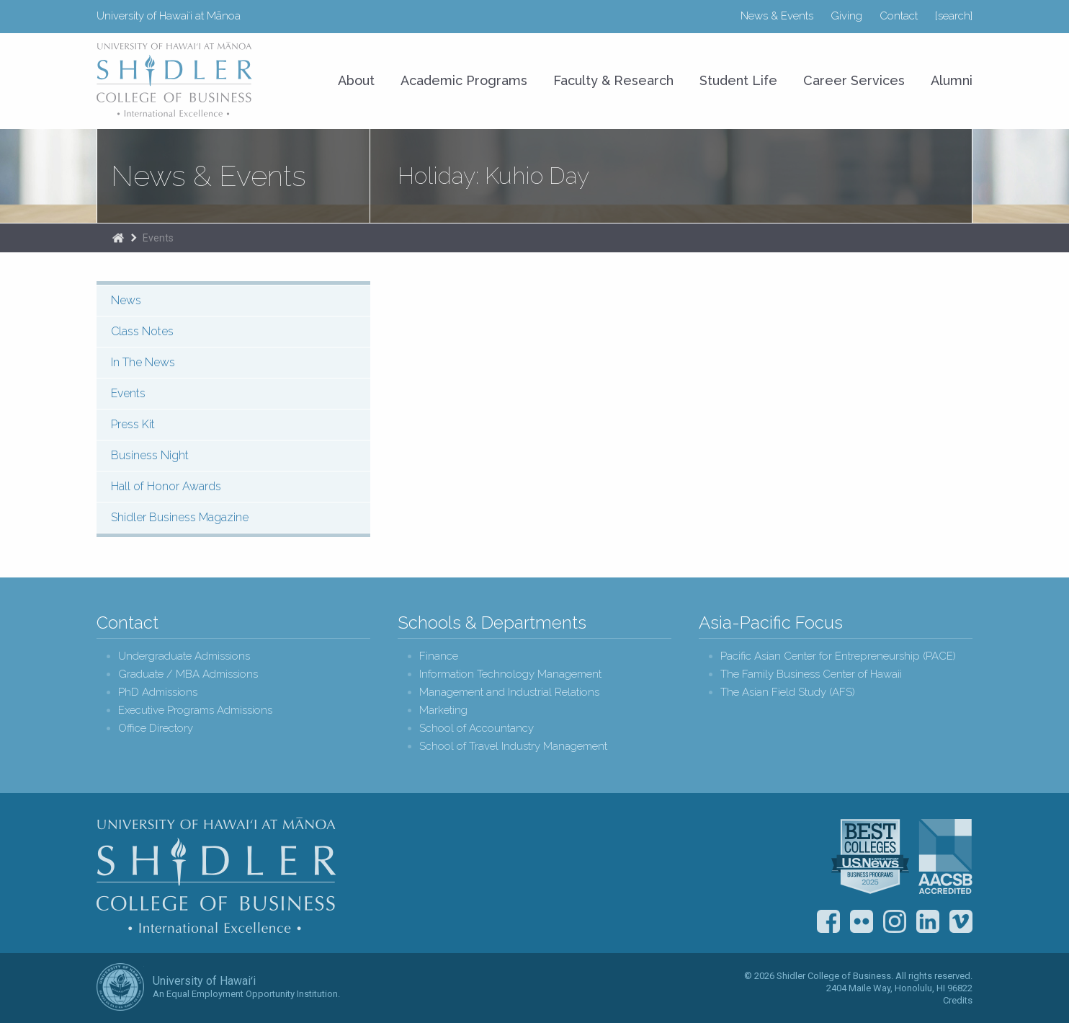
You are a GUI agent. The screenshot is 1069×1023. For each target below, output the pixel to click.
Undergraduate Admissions (184, 656)
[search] (953, 15)
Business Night (150, 455)
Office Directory (155, 728)
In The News (143, 362)
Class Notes (142, 331)
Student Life (738, 80)
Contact (899, 15)
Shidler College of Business (216, 875)
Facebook (828, 921)
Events (158, 238)
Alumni (951, 80)
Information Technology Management (510, 674)
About (356, 80)
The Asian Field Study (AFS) (787, 692)
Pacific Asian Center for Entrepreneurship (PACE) (838, 656)
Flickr (861, 921)
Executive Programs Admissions (195, 710)
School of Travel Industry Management (513, 746)
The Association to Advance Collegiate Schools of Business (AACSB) (945, 856)
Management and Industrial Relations (509, 692)
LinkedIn (927, 921)
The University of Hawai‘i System (120, 987)
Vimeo (960, 921)
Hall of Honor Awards (166, 486)
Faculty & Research (613, 80)
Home (118, 237)
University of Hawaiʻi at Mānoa (169, 15)
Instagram (894, 921)
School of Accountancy (476, 728)
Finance (438, 656)
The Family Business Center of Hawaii (811, 674)
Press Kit (133, 424)
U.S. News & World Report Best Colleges (870, 856)
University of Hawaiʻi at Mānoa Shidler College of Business (175, 79)
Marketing (443, 710)
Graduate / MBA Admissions (188, 674)
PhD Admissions (157, 692)
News (126, 300)
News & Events (777, 15)
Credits (957, 1000)
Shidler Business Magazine (180, 517)
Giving (846, 15)
